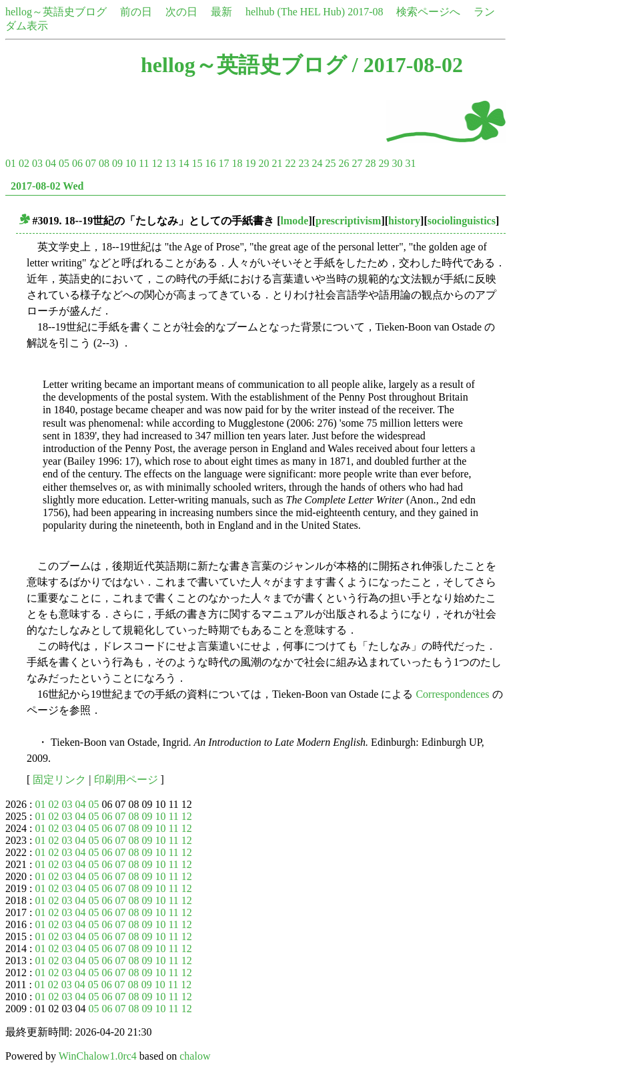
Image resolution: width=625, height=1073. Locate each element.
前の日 (136, 11)
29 (383, 163)
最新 (221, 11)
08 (104, 163)
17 (223, 163)
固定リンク (59, 779)
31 (410, 163)
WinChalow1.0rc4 (98, 1056)
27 (357, 163)
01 (10, 163)
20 (263, 163)
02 (24, 163)
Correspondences (452, 694)
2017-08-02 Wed (47, 186)
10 (130, 163)
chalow (194, 1056)
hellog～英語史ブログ (56, 11)
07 (90, 163)
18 (236, 163)
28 (370, 163)
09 (117, 163)
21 (276, 163)
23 (303, 163)
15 (196, 163)
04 (50, 163)
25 (330, 163)
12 (156, 163)
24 (316, 163)
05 (64, 163)
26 (343, 163)
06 (77, 163)
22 (290, 163)
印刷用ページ (126, 779)
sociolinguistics (462, 220)
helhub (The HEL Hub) (295, 11)
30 (397, 163)
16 (210, 163)
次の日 (181, 11)
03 (37, 163)
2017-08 (365, 11)
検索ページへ (428, 11)
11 (144, 163)
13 (170, 163)
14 (183, 163)
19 (250, 163)
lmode (295, 220)
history (404, 220)
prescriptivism (348, 220)
